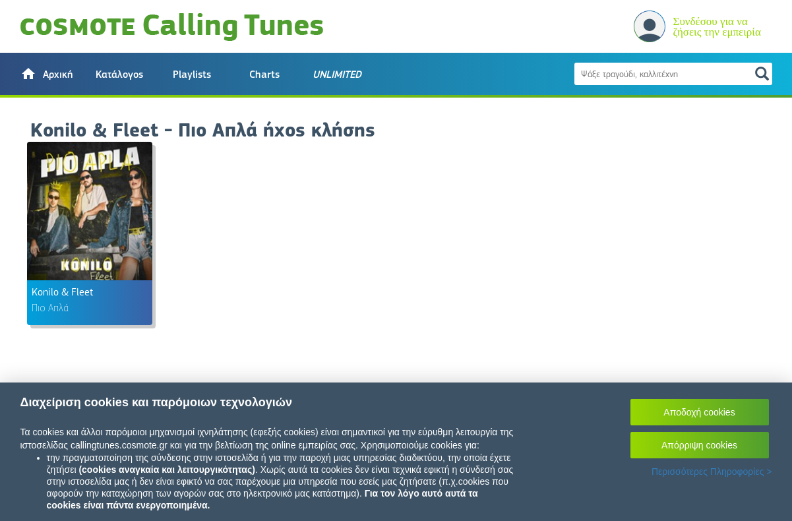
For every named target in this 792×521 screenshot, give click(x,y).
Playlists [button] (192, 74)
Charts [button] (264, 74)
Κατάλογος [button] (119, 74)
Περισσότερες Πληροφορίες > (712, 471)
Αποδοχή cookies (699, 412)
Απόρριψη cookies (699, 445)
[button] (47, 74)
